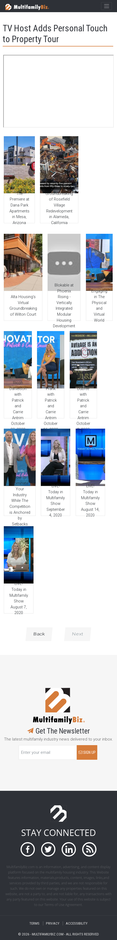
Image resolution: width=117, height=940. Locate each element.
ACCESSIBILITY (77, 923)
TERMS (34, 923)
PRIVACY (52, 923)
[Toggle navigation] (106, 6)
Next (77, 634)
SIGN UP (87, 752)
